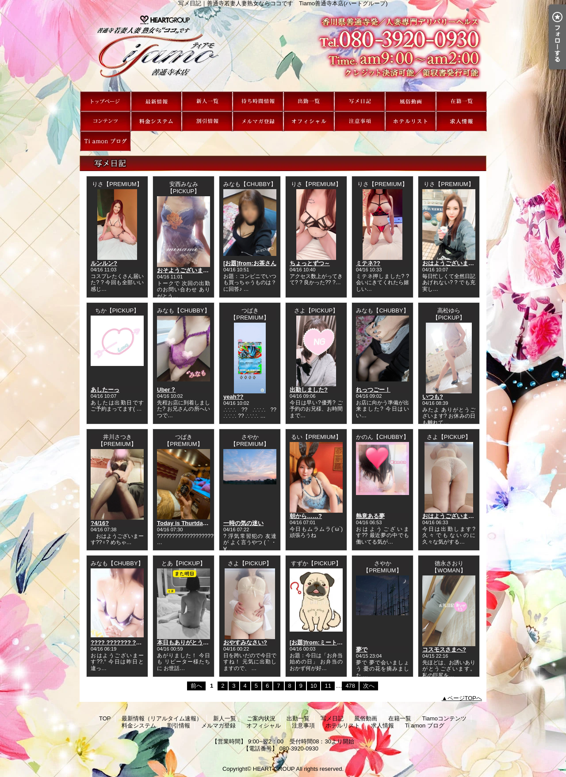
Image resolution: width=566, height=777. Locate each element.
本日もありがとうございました (197, 642)
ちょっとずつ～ (310, 263)
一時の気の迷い (243, 523)
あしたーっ (105, 389)
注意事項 (359, 121)
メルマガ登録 (258, 121)
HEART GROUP (274, 769)
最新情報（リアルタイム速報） (156, 101)
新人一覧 (207, 101)
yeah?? (233, 396)
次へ (369, 685)
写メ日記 (359, 101)
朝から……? (306, 516)
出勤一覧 (308, 101)
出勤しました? (309, 389)
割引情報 (207, 121)
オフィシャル (308, 121)
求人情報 (461, 121)
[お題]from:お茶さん (249, 263)
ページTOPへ (464, 698)
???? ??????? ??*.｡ (118, 642)
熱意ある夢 (370, 516)
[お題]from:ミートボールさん (328, 642)
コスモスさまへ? (444, 649)
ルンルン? (104, 263)
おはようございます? (450, 263)
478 (350, 685)
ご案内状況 (258, 101)
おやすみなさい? (245, 642)
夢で (361, 649)
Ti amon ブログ (105, 141)
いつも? (432, 396)
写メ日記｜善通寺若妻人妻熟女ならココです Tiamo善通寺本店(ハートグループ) (283, 49)
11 (328, 685)
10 (313, 685)
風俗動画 (410, 101)
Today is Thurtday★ (184, 523)
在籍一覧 (461, 101)
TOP (105, 101)
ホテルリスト (410, 121)
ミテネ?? (368, 263)
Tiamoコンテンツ (105, 121)
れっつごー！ (373, 389)
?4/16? (100, 523)
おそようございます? (184, 270)
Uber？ (166, 389)
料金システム (156, 121)
